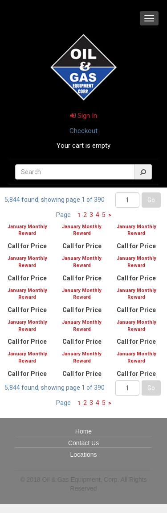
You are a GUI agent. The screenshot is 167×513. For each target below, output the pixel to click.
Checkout (83, 131)
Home (83, 431)
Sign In (83, 116)
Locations (83, 454)
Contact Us (83, 442)
